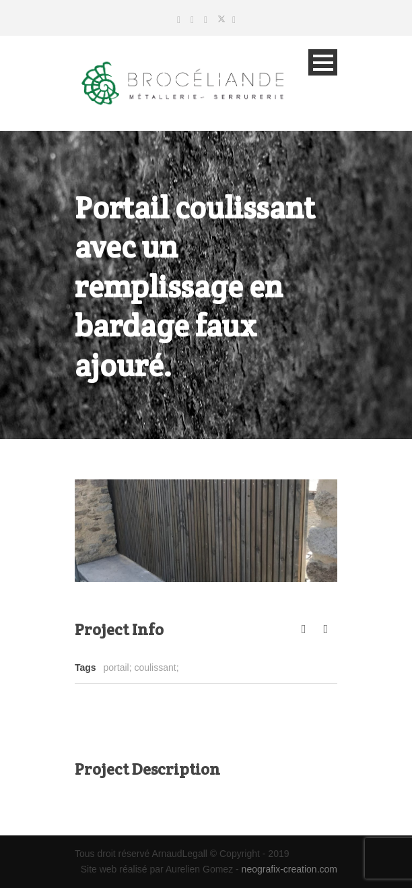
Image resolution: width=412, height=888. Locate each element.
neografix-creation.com (289, 869)
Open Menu (322, 62)
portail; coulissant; (141, 667)
